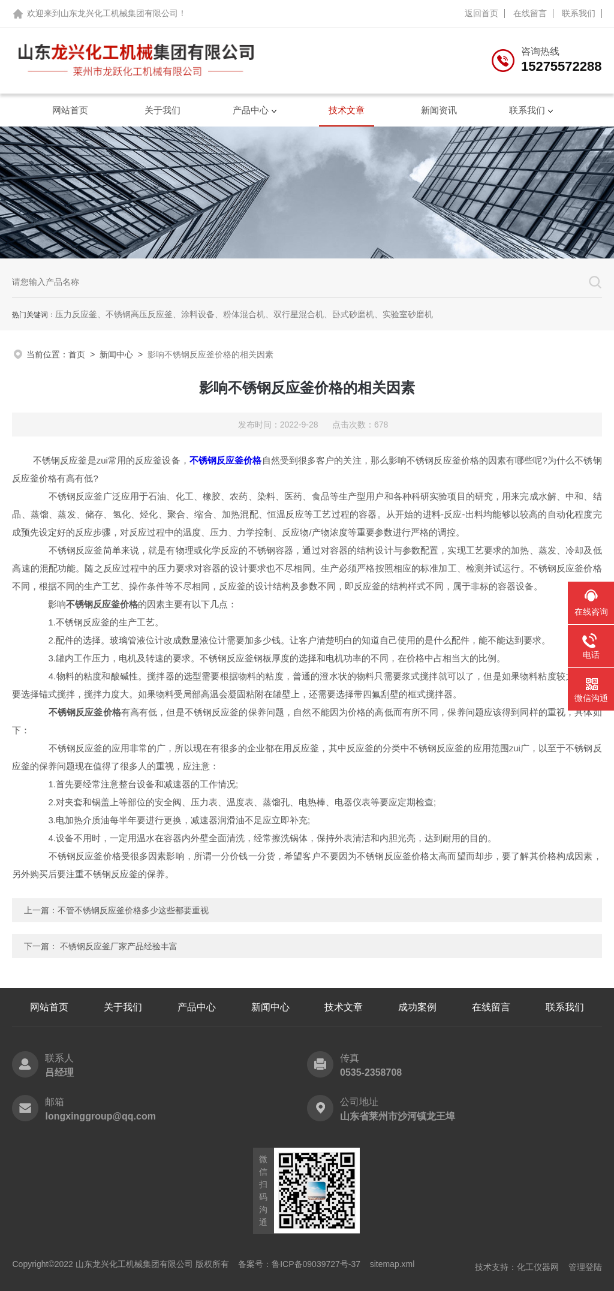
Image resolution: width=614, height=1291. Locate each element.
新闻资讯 (439, 110)
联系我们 (578, 13)
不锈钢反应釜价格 (225, 460)
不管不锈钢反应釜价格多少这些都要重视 (133, 910)
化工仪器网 (538, 1267)
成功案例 (417, 1007)
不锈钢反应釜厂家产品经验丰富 (118, 946)
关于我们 (162, 110)
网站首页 (70, 110)
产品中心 (251, 110)
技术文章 (347, 110)
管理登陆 (585, 1267)
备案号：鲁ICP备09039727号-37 (299, 1264)
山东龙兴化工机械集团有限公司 (119, 13)
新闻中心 (116, 354)
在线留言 (530, 13)
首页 (76, 354)
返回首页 (481, 13)
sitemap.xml (392, 1264)
